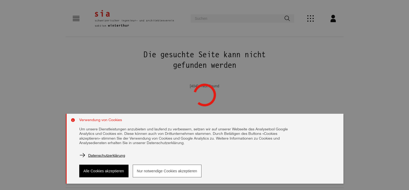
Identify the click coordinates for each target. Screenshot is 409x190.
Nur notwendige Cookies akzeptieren (167, 171)
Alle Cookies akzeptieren (103, 171)
